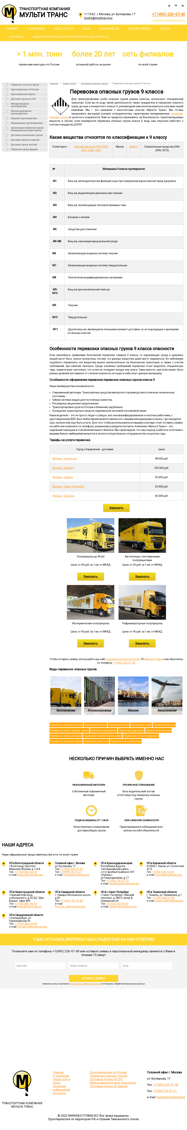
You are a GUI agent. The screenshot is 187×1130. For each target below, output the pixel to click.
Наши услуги (63, 28)
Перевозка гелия (141, 724)
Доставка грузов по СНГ (23, 99)
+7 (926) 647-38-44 (117, 903)
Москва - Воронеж (63, 495)
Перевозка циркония (131, 730)
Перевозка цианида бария (66, 741)
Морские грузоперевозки (24, 118)
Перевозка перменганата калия (102, 735)
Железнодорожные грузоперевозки (21, 112)
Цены (86, 28)
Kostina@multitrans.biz (168, 874)
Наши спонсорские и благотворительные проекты (70, 37)
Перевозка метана (95, 724)
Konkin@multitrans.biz (76, 874)
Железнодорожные (99, 710)
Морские (133, 710)
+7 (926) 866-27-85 (163, 897)
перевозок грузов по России (123, 659)
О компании (36, 28)
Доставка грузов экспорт (24, 144)
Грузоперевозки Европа (23, 94)
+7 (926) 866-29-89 (26, 923)
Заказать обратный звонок (169, 20)
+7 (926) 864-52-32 (26, 871)
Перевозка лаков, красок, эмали (69, 730)
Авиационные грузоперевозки (27, 123)
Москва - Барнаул (63, 467)
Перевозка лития (118, 724)
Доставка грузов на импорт (25, 140)
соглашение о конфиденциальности (85, 984)
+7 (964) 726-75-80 (71, 900)
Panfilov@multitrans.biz (123, 906)
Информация (109, 28)
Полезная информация (61, 1088)
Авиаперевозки (167, 710)
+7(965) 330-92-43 (163, 871)
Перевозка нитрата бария (65, 735)
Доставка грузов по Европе (109, 1086)
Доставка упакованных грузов (27, 135)
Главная (11, 28)
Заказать (116, 508)
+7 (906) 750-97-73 (117, 880)
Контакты (16, 37)
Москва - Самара (62, 477)
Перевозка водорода (158, 730)
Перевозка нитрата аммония (140, 735)
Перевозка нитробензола (125, 741)
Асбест (133, 146)
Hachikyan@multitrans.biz (124, 883)
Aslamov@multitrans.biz (169, 900)
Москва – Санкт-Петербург (68, 486)
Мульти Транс (154, 659)
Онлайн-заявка (139, 28)
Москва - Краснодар (64, 458)
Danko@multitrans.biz (30, 874)
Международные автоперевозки (20, 105)
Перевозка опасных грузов (25, 84)
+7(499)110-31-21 (71, 871)
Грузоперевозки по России (25, 89)
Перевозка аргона (164, 724)
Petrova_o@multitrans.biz (70, 906)
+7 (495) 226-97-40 (168, 14)
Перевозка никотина (96, 741)
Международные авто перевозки (113, 1083)
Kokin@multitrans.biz (30, 906)
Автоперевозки (65, 710)
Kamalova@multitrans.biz (32, 926)
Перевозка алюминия (104, 730)
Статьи (165, 28)
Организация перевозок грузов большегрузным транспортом (27, 129)
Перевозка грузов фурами (24, 149)
